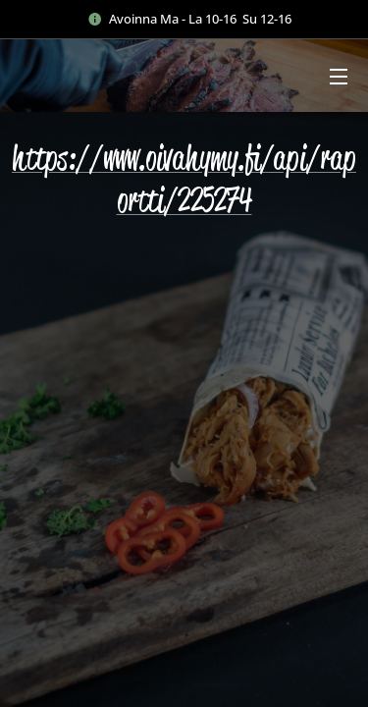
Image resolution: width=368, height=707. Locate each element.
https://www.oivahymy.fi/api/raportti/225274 (184, 178)
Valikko (338, 77)
